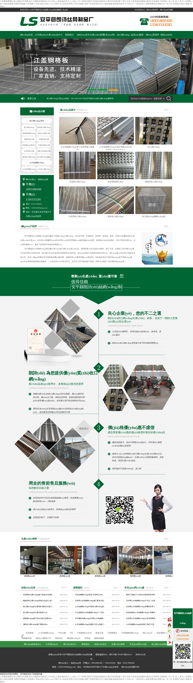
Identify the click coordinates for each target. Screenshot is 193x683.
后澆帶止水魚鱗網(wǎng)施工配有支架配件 (90, 601)
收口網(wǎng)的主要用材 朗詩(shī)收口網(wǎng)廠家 (38, 607)
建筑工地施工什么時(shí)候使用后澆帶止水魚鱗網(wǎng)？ (141, 595)
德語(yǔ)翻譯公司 (43, 638)
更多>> (167, 110)
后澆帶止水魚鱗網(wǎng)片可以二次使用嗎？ (141, 601)
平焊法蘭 (62, 633)
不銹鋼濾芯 (112, 633)
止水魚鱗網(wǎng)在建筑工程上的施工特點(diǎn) (90, 624)
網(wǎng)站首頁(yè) (27, 35)
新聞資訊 (69, 35)
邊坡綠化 (59, 638)
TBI (71, 633)
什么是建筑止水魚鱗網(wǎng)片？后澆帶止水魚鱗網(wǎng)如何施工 (90, 612)
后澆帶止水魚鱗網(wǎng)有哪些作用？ (140, 607)
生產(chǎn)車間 (97, 35)
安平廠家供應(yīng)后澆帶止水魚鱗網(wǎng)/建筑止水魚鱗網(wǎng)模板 (90, 618)
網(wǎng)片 (147, 633)
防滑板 (87, 638)
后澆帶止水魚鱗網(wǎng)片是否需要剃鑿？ (141, 618)
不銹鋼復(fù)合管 (84, 633)
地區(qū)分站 (166, 35)
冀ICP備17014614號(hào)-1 (120, 654)
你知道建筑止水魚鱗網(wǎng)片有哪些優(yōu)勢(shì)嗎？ (141, 612)
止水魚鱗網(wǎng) (46, 633)
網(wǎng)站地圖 (166, 10)
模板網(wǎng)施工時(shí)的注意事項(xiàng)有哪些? (38, 618)
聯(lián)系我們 (152, 10)
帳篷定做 (99, 633)
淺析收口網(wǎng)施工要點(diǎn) (35, 624)
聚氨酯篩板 (27, 638)
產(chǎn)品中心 (55, 35)
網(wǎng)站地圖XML (131, 667)
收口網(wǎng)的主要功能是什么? (35, 612)
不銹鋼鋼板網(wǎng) (130, 633)
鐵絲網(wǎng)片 (74, 638)
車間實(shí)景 (31, 575)
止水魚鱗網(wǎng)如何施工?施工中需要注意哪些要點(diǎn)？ (141, 624)
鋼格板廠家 (99, 638)
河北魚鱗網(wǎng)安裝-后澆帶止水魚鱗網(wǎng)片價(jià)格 (90, 595)
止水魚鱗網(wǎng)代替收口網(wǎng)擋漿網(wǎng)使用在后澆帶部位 (90, 607)
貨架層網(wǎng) (163, 633)
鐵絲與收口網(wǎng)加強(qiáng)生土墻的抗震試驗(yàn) (38, 601)
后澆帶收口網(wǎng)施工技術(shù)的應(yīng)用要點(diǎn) (38, 595)
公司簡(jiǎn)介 (41, 35)
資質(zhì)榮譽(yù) (138, 35)
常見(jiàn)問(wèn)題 (111, 35)
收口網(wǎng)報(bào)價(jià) (124, 35)
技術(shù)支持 (83, 35)
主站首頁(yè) (140, 10)
